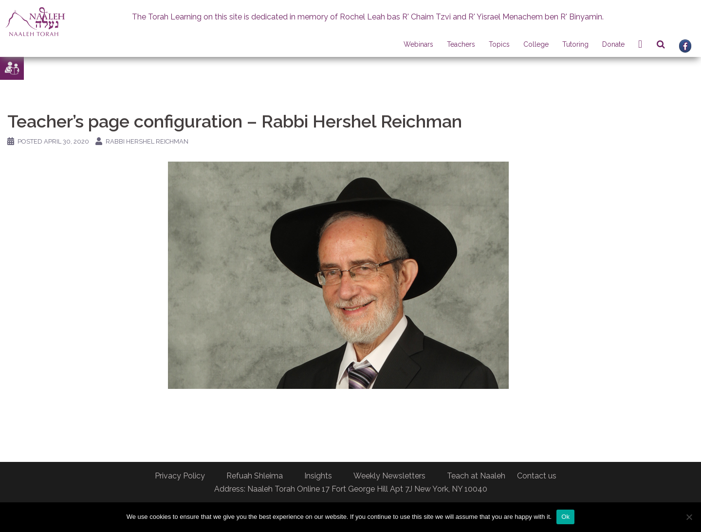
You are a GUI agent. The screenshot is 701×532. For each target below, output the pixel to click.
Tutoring (575, 44)
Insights (318, 475)
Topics (499, 44)
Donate (613, 44)
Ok (565, 516)
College (536, 44)
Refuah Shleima (254, 475)
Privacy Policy (180, 475)
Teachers (461, 44)
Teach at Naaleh (476, 475)
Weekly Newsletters (389, 475)
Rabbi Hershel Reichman (147, 141)
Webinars (418, 44)
